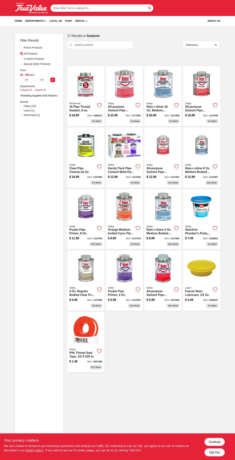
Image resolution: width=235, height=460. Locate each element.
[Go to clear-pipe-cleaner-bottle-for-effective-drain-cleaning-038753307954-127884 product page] (85, 158)
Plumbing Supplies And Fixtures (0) (41, 95)
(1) (29, 110)
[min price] (26, 80)
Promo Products (33, 48)
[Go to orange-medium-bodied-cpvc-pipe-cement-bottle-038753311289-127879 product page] (124, 219)
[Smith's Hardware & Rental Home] (31, 8)
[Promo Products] (21, 47)
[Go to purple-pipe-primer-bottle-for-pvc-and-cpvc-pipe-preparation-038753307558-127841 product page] (124, 280)
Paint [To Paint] (68, 20)
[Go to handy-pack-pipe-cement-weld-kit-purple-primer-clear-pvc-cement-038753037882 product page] (124, 158)
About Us (213, 20)
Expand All (40, 90)
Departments (34, 20)
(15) (30, 106)
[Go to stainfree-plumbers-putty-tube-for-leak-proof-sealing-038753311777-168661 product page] (201, 219)
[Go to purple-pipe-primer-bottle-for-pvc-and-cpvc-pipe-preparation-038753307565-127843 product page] (85, 219)
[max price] (42, 80)
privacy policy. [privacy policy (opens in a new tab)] (35, 450)
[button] (81, 21)
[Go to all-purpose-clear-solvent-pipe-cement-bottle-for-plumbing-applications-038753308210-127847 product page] (163, 158)
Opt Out (214, 452)
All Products (31, 54)
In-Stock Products (34, 59)
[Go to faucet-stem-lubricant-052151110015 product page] (201, 280)
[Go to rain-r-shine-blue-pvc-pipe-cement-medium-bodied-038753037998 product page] (163, 219)
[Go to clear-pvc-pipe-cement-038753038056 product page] (85, 280)
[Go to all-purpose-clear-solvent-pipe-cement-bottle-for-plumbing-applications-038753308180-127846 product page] (163, 280)
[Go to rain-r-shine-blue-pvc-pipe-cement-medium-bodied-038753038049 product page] (163, 96)
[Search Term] (101, 8)
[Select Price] (52, 80)
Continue (214, 441)
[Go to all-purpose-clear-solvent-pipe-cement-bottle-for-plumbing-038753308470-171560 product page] (124, 96)
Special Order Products (37, 64)
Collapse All (26, 90)
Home (18, 20)
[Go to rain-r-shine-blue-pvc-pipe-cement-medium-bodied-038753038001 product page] (201, 158)
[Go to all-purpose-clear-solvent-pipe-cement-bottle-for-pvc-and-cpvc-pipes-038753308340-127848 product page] (201, 96)
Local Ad (56, 20)
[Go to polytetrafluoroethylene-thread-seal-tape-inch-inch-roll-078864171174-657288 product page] (85, 342)
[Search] (150, 8)
